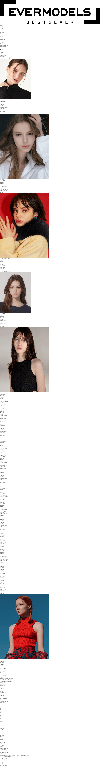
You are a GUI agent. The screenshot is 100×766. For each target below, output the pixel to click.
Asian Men (2, 32)
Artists (1, 41)
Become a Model (4, 45)
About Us (2, 25)
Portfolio (2, 34)
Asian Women (3, 31)
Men (1, 29)
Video (1, 36)
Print (1, 35)
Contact (2, 44)
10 (0, 718)
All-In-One (2, 38)
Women (2, 28)
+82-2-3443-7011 (4, 761)
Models (1, 26)
